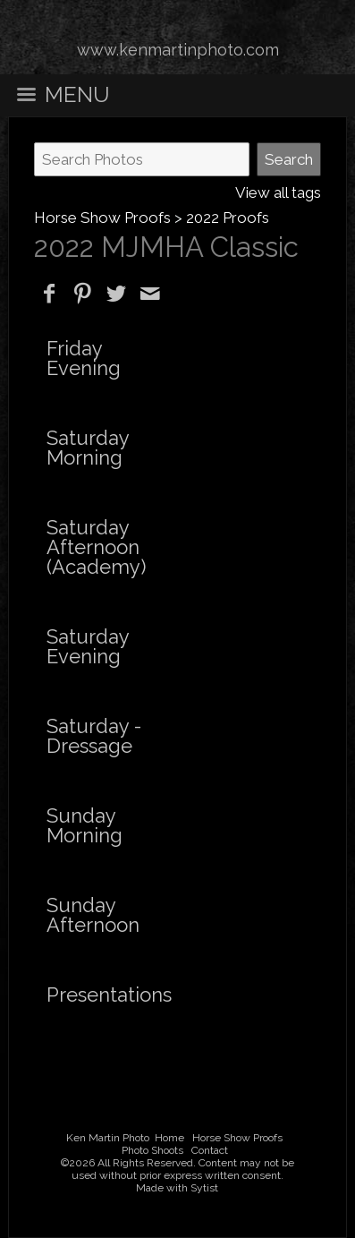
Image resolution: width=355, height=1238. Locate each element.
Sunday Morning (84, 825)
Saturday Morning (87, 447)
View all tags (278, 192)
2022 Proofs (227, 217)
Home (169, 1137)
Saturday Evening (87, 646)
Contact (209, 1150)
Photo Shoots (152, 1150)
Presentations (109, 994)
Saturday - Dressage (93, 735)
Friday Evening (83, 358)
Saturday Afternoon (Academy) (96, 547)
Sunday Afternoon (92, 914)
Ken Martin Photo (107, 1137)
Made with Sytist (177, 1188)
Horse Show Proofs (102, 217)
